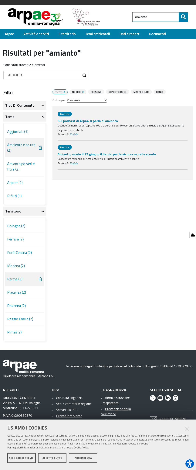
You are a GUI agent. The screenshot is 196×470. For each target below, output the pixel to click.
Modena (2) (16, 267)
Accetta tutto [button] (52, 460)
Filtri (8, 94)
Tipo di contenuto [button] (20, 107)
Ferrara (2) (15, 241)
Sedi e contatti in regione (74, 405)
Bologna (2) (16, 227)
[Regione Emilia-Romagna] (124, 17)
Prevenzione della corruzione (116, 413)
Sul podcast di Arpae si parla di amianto (88, 122)
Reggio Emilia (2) (20, 320)
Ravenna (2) (16, 307)
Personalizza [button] (83, 460)
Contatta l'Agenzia (69, 399)
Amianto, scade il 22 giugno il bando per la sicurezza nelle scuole (107, 155)
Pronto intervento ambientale (67, 420)
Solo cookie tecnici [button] (21, 460)
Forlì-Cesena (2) (19, 254)
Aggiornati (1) (17, 133)
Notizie (73, 136)
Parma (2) (14, 281)
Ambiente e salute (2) (21, 149)
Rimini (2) (14, 334)
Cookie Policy (81, 450)
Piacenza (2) (16, 294)
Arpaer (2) (15, 184)
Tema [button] (10, 118)
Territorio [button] (13, 213)
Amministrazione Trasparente (115, 402)
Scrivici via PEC (66, 411)
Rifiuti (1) (14, 197)
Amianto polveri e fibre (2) (21, 168)
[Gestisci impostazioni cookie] (192, 235)
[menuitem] (9, 36)
